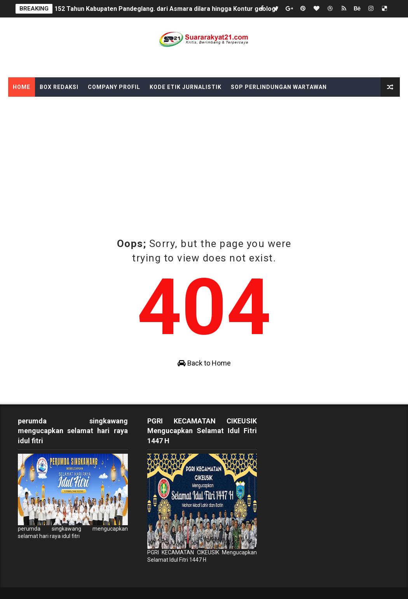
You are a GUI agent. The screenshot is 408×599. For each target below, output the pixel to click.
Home (21, 87)
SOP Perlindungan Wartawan (279, 87)
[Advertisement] (204, 178)
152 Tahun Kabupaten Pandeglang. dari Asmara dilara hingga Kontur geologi (165, 8)
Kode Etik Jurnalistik (185, 87)
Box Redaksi (59, 87)
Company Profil (114, 87)
